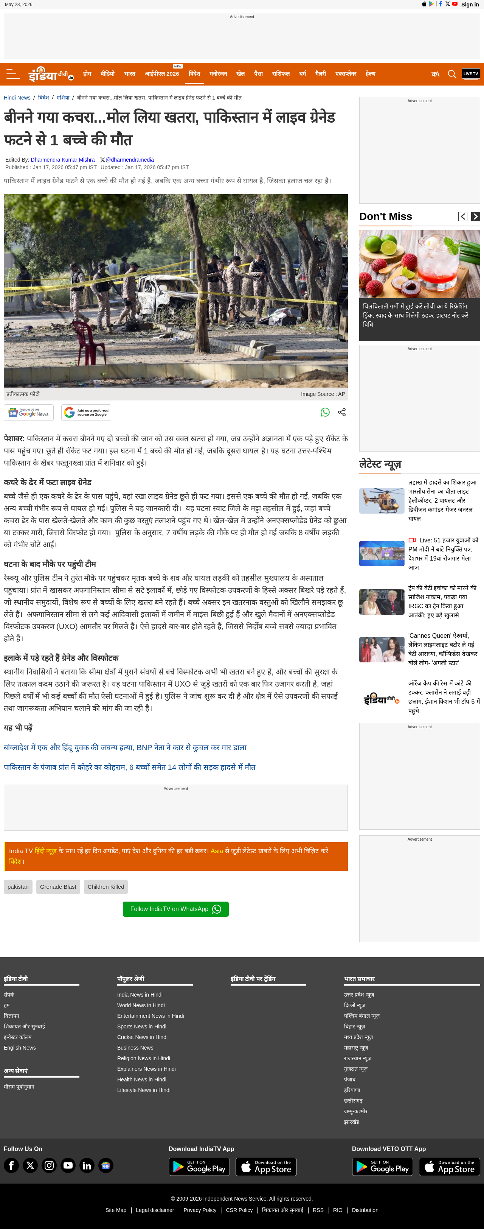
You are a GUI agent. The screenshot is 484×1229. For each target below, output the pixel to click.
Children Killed (106, 886)
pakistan (18, 886)
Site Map (115, 1210)
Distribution (365, 1210)
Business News (135, 1048)
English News (20, 1048)
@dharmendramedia (129, 160)
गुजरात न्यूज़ (356, 1069)
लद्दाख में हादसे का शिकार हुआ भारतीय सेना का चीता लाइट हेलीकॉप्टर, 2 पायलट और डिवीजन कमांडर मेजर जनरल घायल (442, 500)
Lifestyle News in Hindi (144, 1090)
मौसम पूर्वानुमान (19, 1087)
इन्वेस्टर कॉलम (17, 1037)
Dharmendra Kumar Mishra (63, 160)
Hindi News (17, 98)
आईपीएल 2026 (162, 73)
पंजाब (349, 1079)
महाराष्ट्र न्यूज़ (356, 1048)
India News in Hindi (140, 995)
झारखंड (351, 1122)
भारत (129, 73)
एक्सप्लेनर (345, 73)
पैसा (258, 73)
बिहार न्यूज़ (354, 1026)
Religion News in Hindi (143, 1058)
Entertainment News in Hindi (150, 1016)
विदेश (194, 73)
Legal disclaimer (155, 1210)
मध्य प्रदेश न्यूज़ (358, 1037)
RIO (338, 1210)
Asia (217, 851)
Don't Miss (385, 216)
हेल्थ (370, 73)
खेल (240, 73)
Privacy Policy (199, 1210)
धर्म (302, 73)
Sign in (470, 5)
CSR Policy (239, 1210)
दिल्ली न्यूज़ (354, 1005)
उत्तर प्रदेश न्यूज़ (359, 995)
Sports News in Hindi (141, 1026)
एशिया (63, 98)
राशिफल (281, 73)
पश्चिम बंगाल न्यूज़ (362, 1016)
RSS (318, 1210)
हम (6, 1005)
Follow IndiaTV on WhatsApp (175, 909)
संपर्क (9, 995)
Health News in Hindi (141, 1079)
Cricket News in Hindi (142, 1037)
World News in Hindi (141, 1005)
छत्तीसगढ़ (353, 1101)
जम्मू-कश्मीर (356, 1111)
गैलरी (320, 73)
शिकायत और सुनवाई (24, 1026)
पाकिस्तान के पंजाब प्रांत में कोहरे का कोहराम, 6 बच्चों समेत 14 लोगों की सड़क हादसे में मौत (129, 767)
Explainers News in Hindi (146, 1069)
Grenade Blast (58, 886)
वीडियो (108, 73)
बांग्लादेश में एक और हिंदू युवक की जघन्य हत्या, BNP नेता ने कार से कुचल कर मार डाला (125, 747)
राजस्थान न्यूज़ (357, 1058)
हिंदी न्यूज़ (46, 851)
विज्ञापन (11, 1016)
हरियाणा (352, 1090)
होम (87, 73)
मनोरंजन (218, 73)
